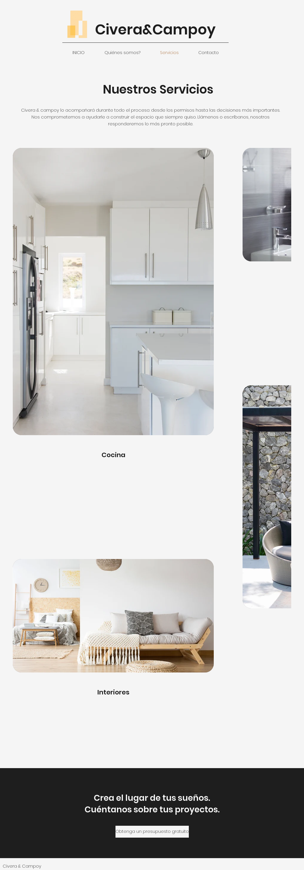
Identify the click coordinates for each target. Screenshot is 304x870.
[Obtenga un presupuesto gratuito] (152, 832)
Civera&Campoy (155, 30)
